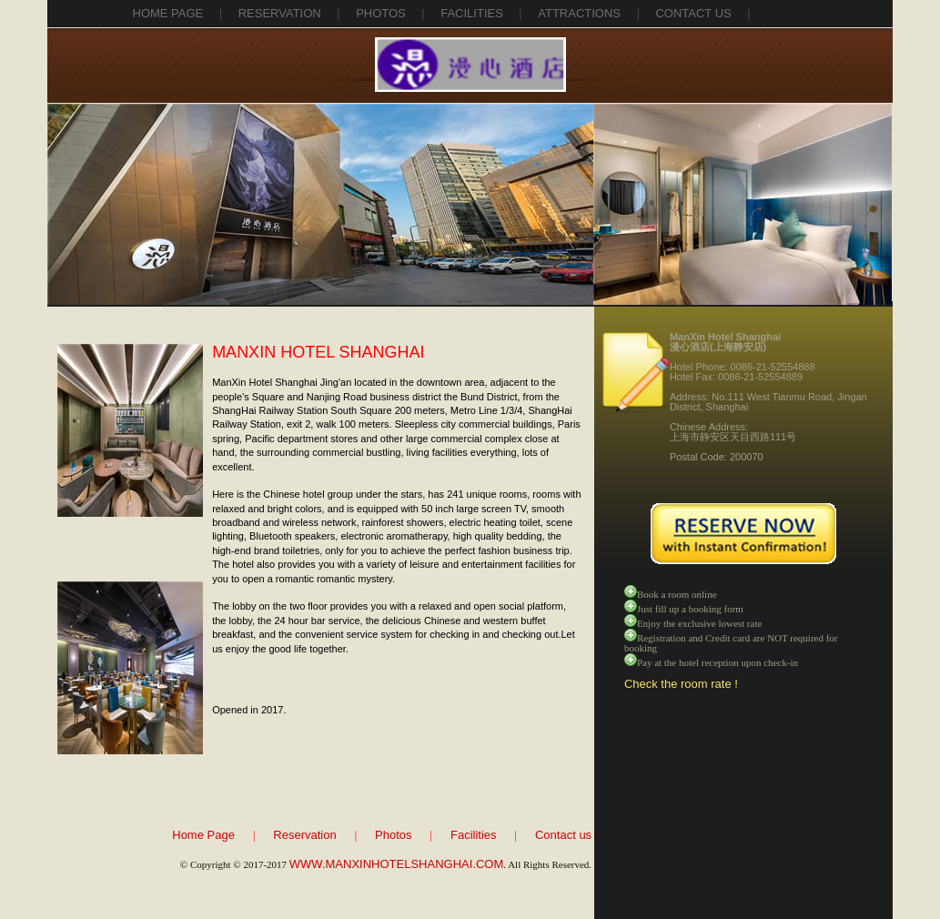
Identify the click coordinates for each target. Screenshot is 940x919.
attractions (579, 13)
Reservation (304, 835)
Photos (393, 835)
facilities (471, 13)
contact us (693, 13)
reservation (279, 13)
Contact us (563, 835)
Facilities (473, 835)
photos (381, 13)
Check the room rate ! (681, 684)
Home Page (168, 13)
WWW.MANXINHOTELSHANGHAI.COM (396, 864)
